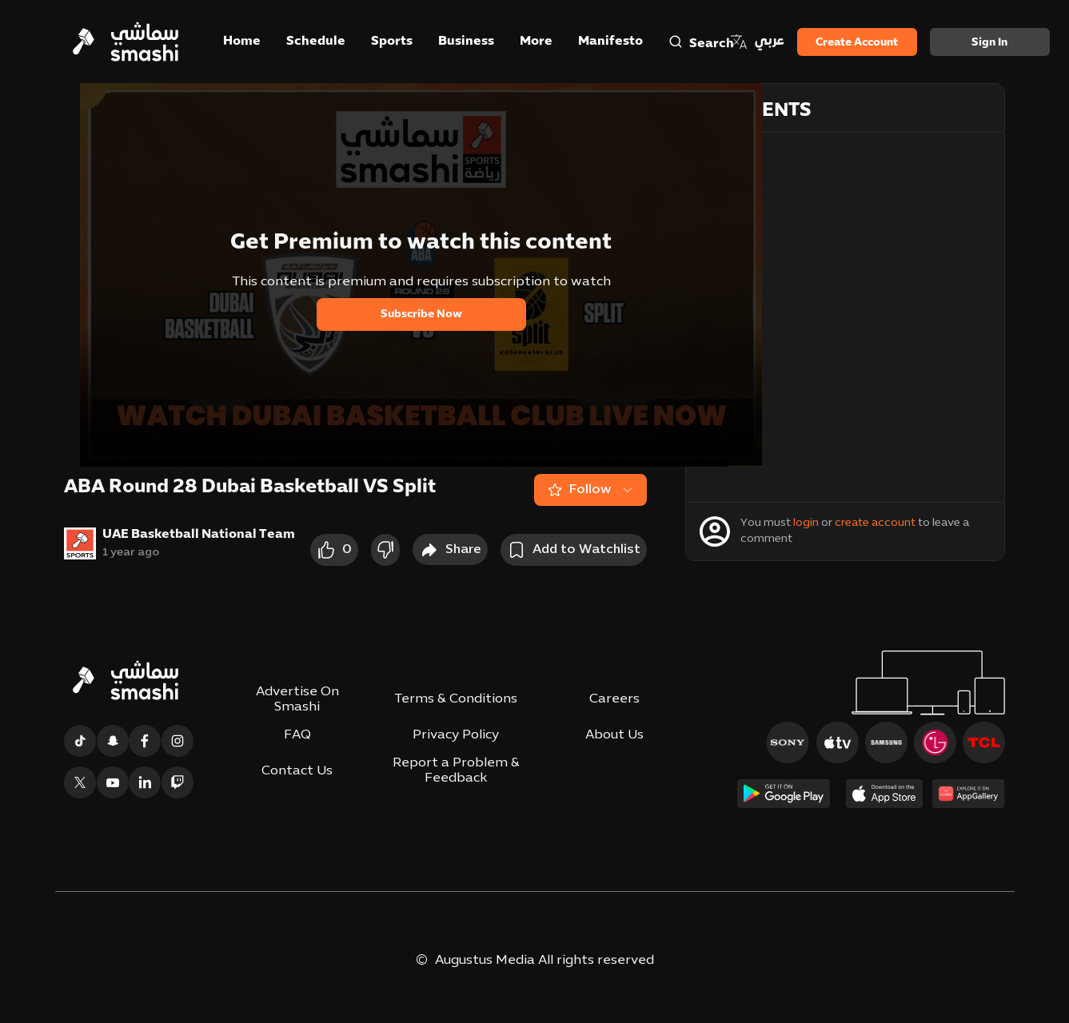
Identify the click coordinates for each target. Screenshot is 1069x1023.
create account (875, 523)
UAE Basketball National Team (198, 535)
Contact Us (297, 771)
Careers (614, 699)
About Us (614, 735)
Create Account (857, 43)
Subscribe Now (421, 314)
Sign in (989, 43)
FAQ (297, 735)
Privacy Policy (456, 735)
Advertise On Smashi (297, 699)
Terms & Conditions (455, 699)
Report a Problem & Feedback (456, 770)
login (806, 523)
